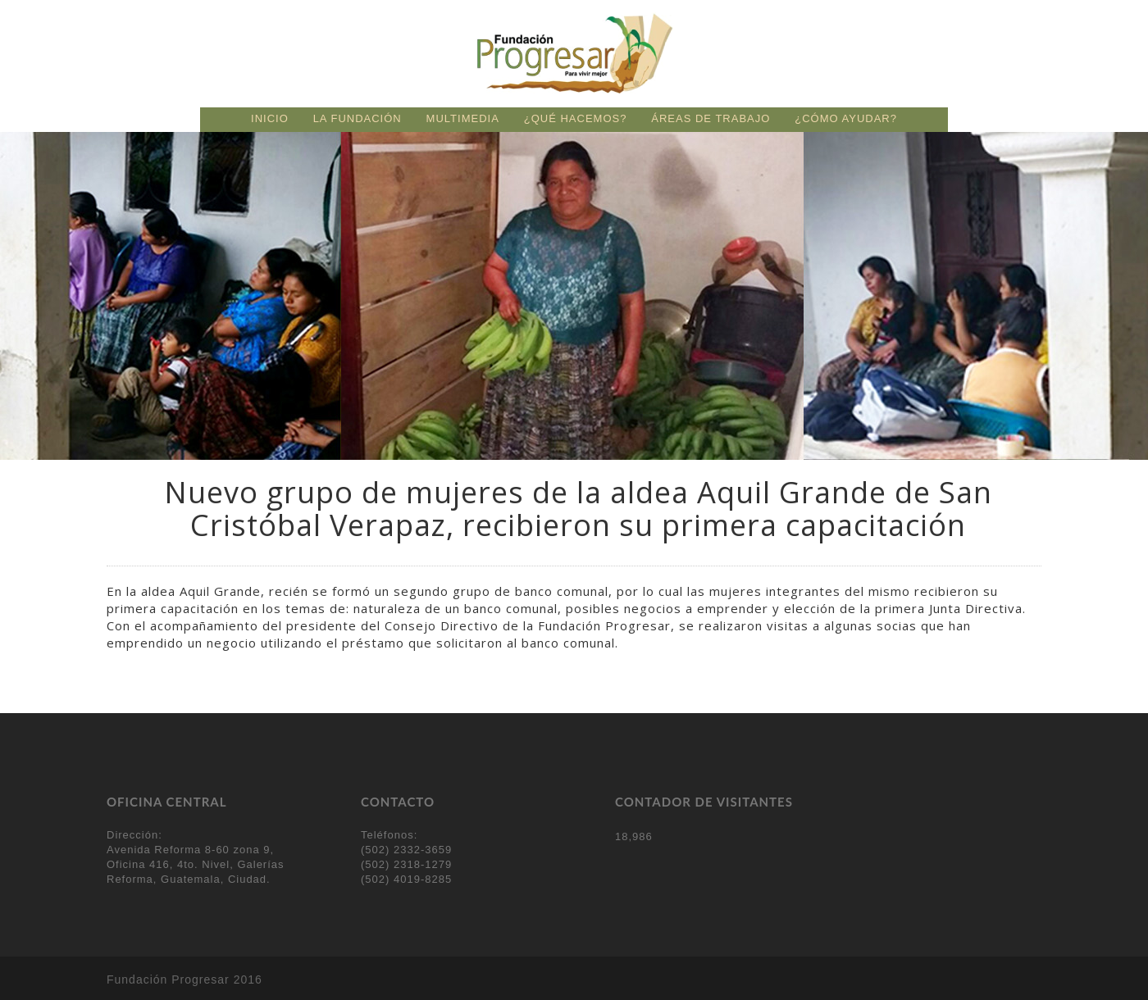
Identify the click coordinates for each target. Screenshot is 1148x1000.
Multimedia (462, 118)
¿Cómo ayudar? (846, 118)
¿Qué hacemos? (575, 118)
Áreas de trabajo (710, 118)
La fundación (357, 118)
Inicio (270, 118)
